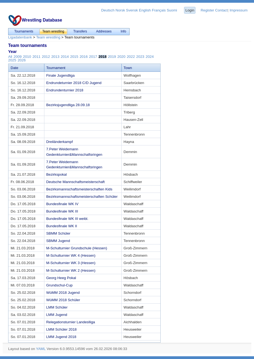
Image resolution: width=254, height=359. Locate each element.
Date (14, 68)
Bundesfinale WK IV (62, 204)
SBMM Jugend (58, 241)
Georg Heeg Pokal (61, 278)
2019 (112, 57)
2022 (131, 57)
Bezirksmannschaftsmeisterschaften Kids (79, 189)
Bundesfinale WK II (61, 226)
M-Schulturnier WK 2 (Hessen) (71, 270)
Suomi (172, 10)
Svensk (132, 10)
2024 (150, 57)
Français (159, 10)
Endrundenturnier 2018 (64, 90)
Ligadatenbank (20, 37)
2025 (12, 60)
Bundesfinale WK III (62, 211)
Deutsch (108, 10)
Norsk (120, 10)
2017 (93, 57)
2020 (121, 57)
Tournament (55, 68)
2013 (55, 57)
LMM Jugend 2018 (61, 337)
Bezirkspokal (56, 174)
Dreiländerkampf (59, 142)
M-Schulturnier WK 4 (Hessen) (71, 255)
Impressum (238, 10)
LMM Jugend (56, 315)
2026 (22, 60)
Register (207, 10)
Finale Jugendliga (60, 75)
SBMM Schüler (58, 233)
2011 (36, 57)
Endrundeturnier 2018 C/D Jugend (74, 83)
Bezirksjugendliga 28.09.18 (68, 105)
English (145, 10)
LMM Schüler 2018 (61, 329)
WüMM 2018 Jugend (63, 293)
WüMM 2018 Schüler (63, 300)
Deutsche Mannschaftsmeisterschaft (75, 182)
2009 (18, 57)
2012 (46, 57)
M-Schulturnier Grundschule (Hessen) (76, 248)
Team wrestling (48, 37)
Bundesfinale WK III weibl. (67, 219)
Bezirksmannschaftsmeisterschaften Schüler (82, 197)
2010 (27, 57)
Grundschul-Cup (59, 285)
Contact (221, 10)
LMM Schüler (57, 307)
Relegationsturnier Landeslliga (70, 322)
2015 (74, 57)
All (10, 57)
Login (189, 10)
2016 (83, 57)
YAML (40, 349)
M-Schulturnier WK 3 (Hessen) (71, 263)
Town (128, 68)
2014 (65, 57)
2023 (140, 57)
